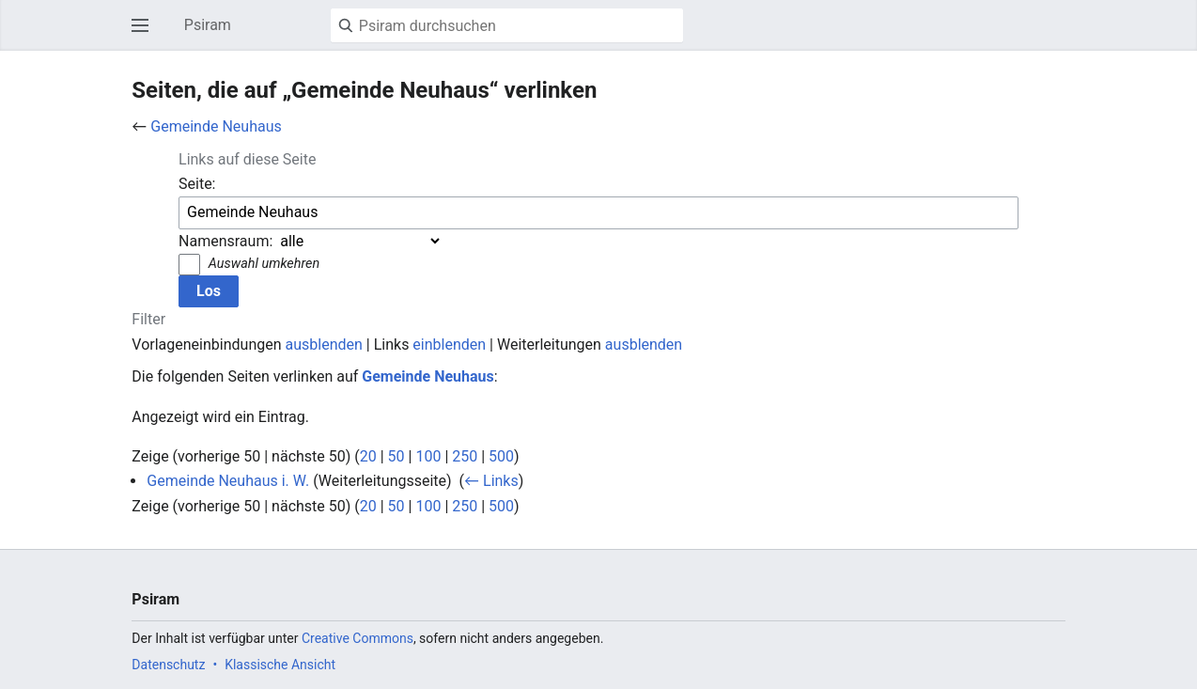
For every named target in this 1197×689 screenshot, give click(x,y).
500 (501, 456)
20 (368, 456)
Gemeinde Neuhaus (215, 126)
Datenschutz (168, 664)
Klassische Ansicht (280, 664)
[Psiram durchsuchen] (507, 25)
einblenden (449, 344)
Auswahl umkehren (264, 264)
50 (396, 456)
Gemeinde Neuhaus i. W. (228, 481)
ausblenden (324, 344)
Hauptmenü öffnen (146, 34)
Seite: (197, 184)
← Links (491, 481)
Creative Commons (357, 638)
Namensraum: (225, 241)
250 (464, 456)
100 (428, 456)
